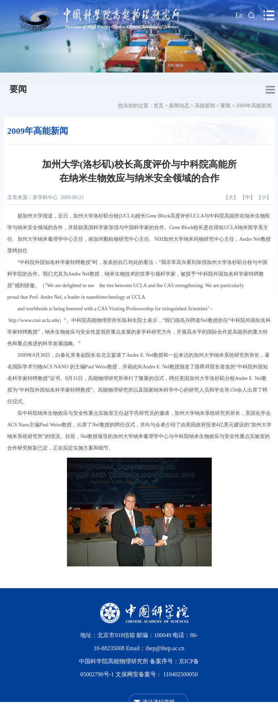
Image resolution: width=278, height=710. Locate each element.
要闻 (18, 89)
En (239, 15)
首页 (158, 105)
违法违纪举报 (158, 702)
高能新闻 (205, 105)
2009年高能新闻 (253, 105)
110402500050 (180, 674)
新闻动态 (179, 105)
